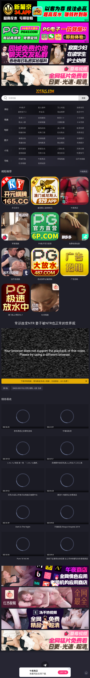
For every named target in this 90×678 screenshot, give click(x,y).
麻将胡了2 (22, 112)
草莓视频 (61, 159)
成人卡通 (61, 128)
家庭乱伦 (41, 148)
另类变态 (80, 132)
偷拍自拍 (41, 128)
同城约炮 (22, 159)
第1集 (5, 388)
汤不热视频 (80, 159)
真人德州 (41, 107)
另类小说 (41, 153)
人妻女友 (61, 148)
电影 (6, 129)
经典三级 (41, 132)
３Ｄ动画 (80, 118)
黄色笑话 (61, 153)
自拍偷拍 (41, 118)
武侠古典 (80, 148)
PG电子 (22, 107)
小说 (6, 150)
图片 (6, 140)
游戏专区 (80, 107)
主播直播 (61, 122)
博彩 (6, 109)
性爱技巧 (80, 153)
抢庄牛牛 (80, 112)
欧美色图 (61, 138)
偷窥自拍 (22, 138)
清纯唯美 (41, 142)
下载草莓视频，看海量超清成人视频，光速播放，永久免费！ (54, 381)
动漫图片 (80, 138)
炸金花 (41, 112)
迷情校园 (22, 153)
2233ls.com (45, 91)
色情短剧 (41, 163)
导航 (6, 160)
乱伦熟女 (61, 132)
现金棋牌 (61, 112)
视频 (6, 119)
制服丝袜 (22, 132)
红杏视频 (22, 163)
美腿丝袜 (22, 142)
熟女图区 (61, 142)
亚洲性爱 (22, 128)
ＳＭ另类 (80, 122)
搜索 (83, 98)
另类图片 (80, 142)
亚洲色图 (41, 138)
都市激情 (22, 148)
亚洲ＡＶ (22, 118)
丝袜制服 (41, 122)
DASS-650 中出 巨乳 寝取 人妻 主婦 (27, 388)
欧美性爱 (80, 128)
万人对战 (61, 107)
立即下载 (63, 672)
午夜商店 (41, 159)
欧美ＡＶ (61, 118)
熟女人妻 (22, 122)
